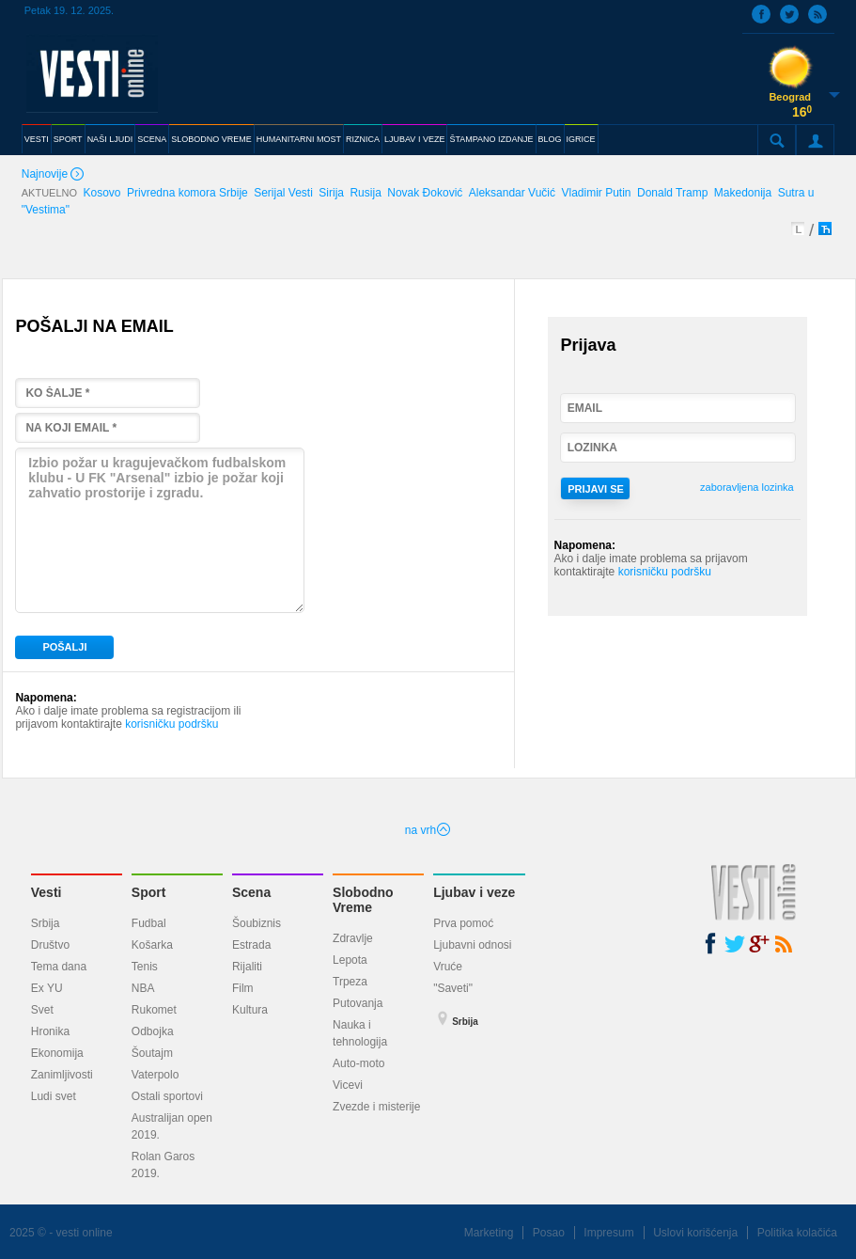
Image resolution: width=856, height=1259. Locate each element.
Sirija (331, 192)
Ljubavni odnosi (472, 945)
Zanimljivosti (62, 1074)
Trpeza (350, 981)
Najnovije (54, 175)
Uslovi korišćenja (695, 1232)
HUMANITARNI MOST (299, 139)
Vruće (447, 966)
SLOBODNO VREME (211, 139)
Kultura (250, 1009)
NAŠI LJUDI (110, 139)
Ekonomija (57, 1053)
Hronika (50, 1031)
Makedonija (742, 192)
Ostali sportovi (167, 1096)
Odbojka (153, 1031)
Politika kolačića (797, 1232)
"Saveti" (453, 988)
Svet (42, 1009)
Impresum (608, 1232)
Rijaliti (247, 966)
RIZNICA (363, 139)
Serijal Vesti (283, 192)
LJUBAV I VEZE (414, 139)
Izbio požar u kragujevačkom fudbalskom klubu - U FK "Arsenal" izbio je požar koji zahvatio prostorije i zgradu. (159, 530)
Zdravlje (353, 938)
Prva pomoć (463, 923)
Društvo (50, 945)
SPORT (68, 139)
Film (243, 988)
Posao (549, 1232)
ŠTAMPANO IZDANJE (491, 139)
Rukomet (154, 1009)
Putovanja (357, 1003)
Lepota (350, 960)
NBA (143, 988)
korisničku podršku (171, 724)
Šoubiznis (256, 923)
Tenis (145, 966)
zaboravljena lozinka (747, 487)
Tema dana (58, 966)
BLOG (550, 139)
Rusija (365, 192)
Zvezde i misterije (376, 1106)
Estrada (251, 945)
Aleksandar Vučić (512, 192)
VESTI (36, 139)
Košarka (152, 945)
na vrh (428, 830)
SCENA (151, 139)
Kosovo (102, 192)
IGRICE (581, 139)
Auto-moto (358, 1063)
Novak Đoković (424, 192)
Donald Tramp (672, 192)
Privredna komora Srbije (187, 192)
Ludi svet (53, 1096)
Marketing (489, 1232)
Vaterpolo (155, 1074)
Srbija (45, 923)
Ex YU (47, 988)
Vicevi (348, 1085)
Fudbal (149, 923)
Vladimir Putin (595, 192)
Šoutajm (152, 1053)
